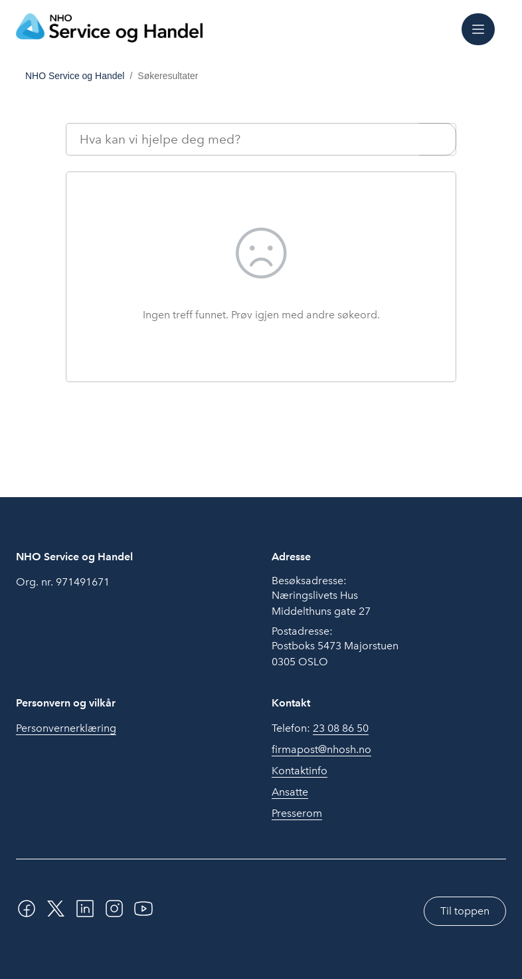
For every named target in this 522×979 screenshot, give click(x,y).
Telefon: (320, 728)
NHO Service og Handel (74, 75)
